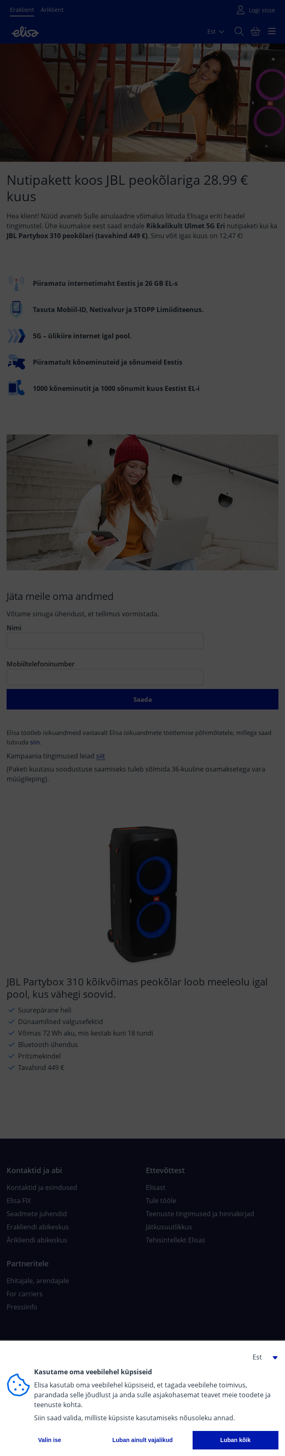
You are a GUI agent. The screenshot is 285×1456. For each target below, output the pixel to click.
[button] (262, 1357)
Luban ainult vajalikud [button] (142, 1440)
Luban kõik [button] (235, 1440)
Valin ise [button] (49, 1440)
